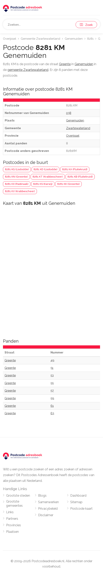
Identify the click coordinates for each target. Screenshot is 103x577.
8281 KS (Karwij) (42, 183)
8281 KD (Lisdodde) (45, 169)
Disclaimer (45, 515)
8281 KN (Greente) (16, 176)
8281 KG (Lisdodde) (17, 169)
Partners (12, 519)
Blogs (42, 495)
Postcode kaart (81, 508)
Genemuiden (74, 38)
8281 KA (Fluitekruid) (74, 169)
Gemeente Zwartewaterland (40, 38)
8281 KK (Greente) (68, 183)
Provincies (13, 525)
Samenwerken (48, 502)
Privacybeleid (48, 508)
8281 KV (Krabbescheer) (20, 191)
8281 (90, 38)
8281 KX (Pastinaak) (16, 183)
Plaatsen (12, 532)
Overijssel (9, 38)
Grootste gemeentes (14, 503)
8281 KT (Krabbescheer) (48, 176)
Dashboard (78, 495)
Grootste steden (18, 495)
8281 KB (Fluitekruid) (80, 176)
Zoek (86, 25)
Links (10, 512)
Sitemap (76, 502)
